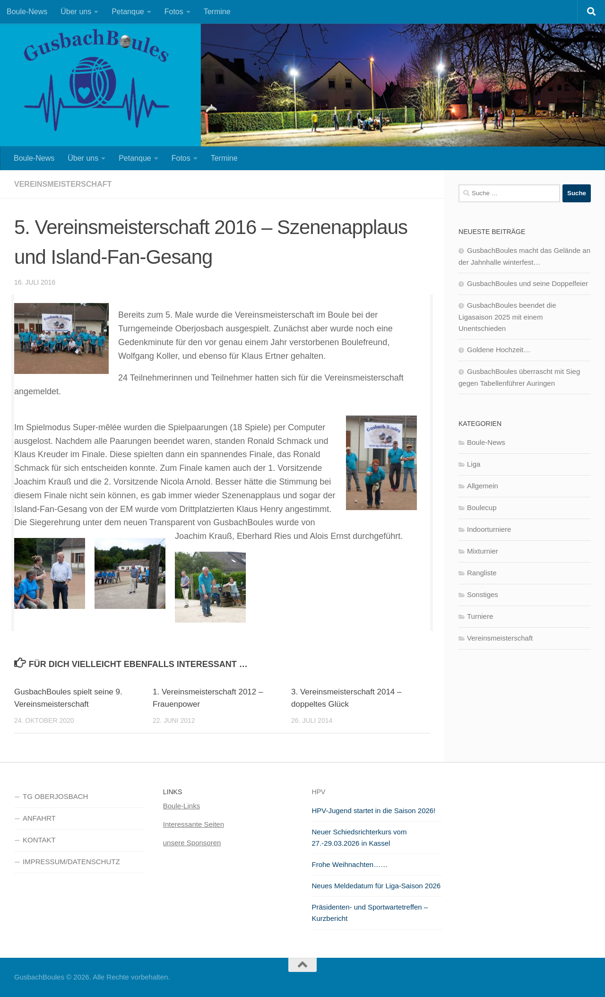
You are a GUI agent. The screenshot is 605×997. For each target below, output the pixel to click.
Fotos (173, 12)
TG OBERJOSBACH (55, 796)
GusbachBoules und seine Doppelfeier (527, 283)
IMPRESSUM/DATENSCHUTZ (71, 862)
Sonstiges (482, 594)
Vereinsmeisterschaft (63, 184)
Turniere (480, 616)
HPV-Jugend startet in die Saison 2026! (374, 810)
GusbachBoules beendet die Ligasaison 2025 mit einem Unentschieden (507, 316)
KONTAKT (39, 840)
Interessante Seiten (193, 824)
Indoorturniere (489, 529)
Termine (217, 12)
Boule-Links (181, 806)
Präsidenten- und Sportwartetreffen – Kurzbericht (370, 912)
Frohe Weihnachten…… (350, 864)
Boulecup (482, 507)
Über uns (75, 12)
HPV (319, 792)
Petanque (128, 12)
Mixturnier (482, 551)
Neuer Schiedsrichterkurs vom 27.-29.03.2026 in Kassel (359, 837)
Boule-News (27, 12)
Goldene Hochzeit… (498, 350)
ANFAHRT (39, 818)
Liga (473, 464)
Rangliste (482, 573)
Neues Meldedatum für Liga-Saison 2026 (376, 886)
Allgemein (482, 486)
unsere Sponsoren (192, 843)
